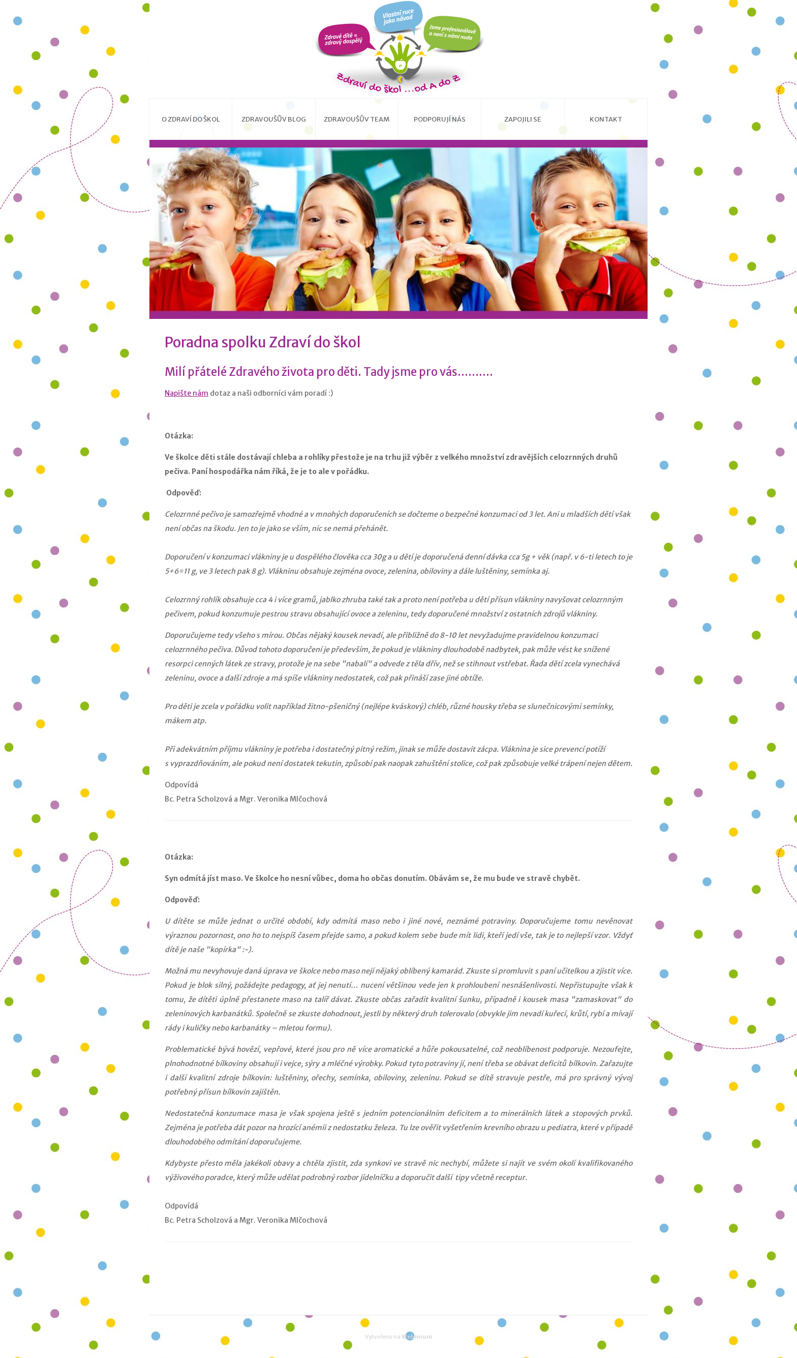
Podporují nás (440, 119)
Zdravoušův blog (273, 119)
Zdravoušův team (356, 119)
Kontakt (606, 119)
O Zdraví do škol (191, 119)
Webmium (417, 1336)
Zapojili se (522, 119)
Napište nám (186, 393)
